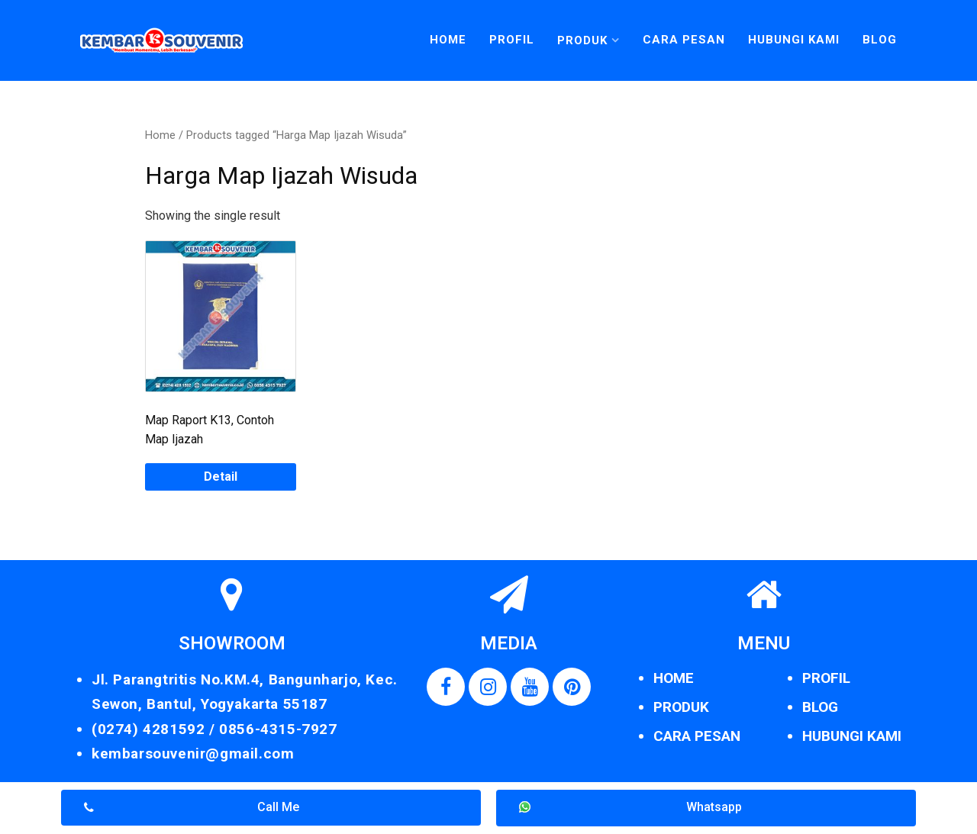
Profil (511, 40)
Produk (582, 40)
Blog (880, 40)
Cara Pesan (684, 40)
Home (448, 40)
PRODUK (681, 707)
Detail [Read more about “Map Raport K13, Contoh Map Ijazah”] (220, 476)
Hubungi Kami (794, 40)
